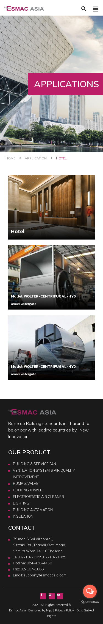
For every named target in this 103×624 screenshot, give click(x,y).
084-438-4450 (39, 563)
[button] (83, 10)
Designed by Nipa (40, 610)
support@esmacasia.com (45, 575)
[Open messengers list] (90, 591)
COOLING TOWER (28, 490)
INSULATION (23, 516)
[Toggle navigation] (95, 10)
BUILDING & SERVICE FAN (34, 464)
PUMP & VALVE (25, 483)
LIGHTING (21, 503)
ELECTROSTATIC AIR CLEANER (38, 496)
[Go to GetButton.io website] (90, 601)
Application (36, 158)
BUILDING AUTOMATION (33, 510)
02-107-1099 (30, 557)
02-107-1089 (54, 557)
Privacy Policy (64, 610)
